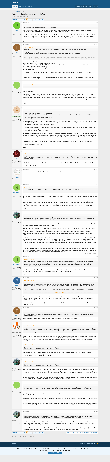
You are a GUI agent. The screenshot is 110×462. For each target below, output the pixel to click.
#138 (97, 82)
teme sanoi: (26, 109)
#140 (97, 150)
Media (28, 6)
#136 (97, 22)
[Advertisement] (55, 445)
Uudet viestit (14, 9)
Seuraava (40, 19)
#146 (97, 307)
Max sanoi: (26, 187)
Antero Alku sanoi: (27, 25)
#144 (97, 256)
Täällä (24, 166)
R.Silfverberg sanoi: (28, 153)
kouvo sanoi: (26, 384)
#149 (97, 382)
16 (35, 19)
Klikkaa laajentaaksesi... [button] (60, 59)
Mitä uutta (21, 6)
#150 (97, 411)
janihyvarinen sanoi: (28, 259)
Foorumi (15, 6)
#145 (97, 277)
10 (26, 19)
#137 (97, 44)
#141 (97, 169)
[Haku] (95, 6)
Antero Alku (15, 16)
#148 (97, 358)
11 (29, 19)
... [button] (33, 19)
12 (31, 19)
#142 (97, 184)
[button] (25, 6)
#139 (97, 106)
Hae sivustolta (21, 9)
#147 (97, 323)
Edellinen (15, 19)
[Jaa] (94, 22)
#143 (97, 212)
